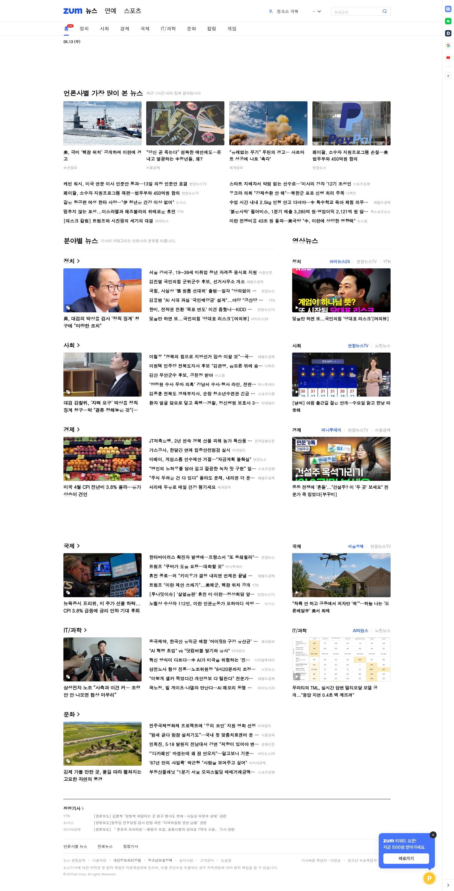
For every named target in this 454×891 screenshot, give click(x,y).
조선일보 (70, 167)
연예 (110, 11)
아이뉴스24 (339, 261)
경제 (124, 28)
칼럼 (211, 28)
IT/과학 (168, 28)
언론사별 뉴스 (75, 846)
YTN (387, 261)
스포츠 (132, 11)
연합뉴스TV (366, 261)
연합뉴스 (319, 167)
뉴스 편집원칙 (74, 860)
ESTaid (72, 874)
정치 (84, 28)
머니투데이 (331, 430)
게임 (232, 28)
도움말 (226, 860)
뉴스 (91, 11)
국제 (145, 28)
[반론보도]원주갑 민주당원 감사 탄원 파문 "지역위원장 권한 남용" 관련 (150, 822)
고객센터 (207, 860)
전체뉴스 (105, 846)
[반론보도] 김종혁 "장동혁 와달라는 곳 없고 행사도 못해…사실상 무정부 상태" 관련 (160, 815)
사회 (104, 28)
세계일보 (236, 167)
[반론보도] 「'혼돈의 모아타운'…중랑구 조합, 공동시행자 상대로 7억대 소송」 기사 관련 (164, 829)
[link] (448, 9)
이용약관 (99, 860)
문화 (191, 28)
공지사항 (186, 860)
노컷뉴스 (383, 346)
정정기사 (71, 808)
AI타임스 (360, 630)
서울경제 (153, 167)
